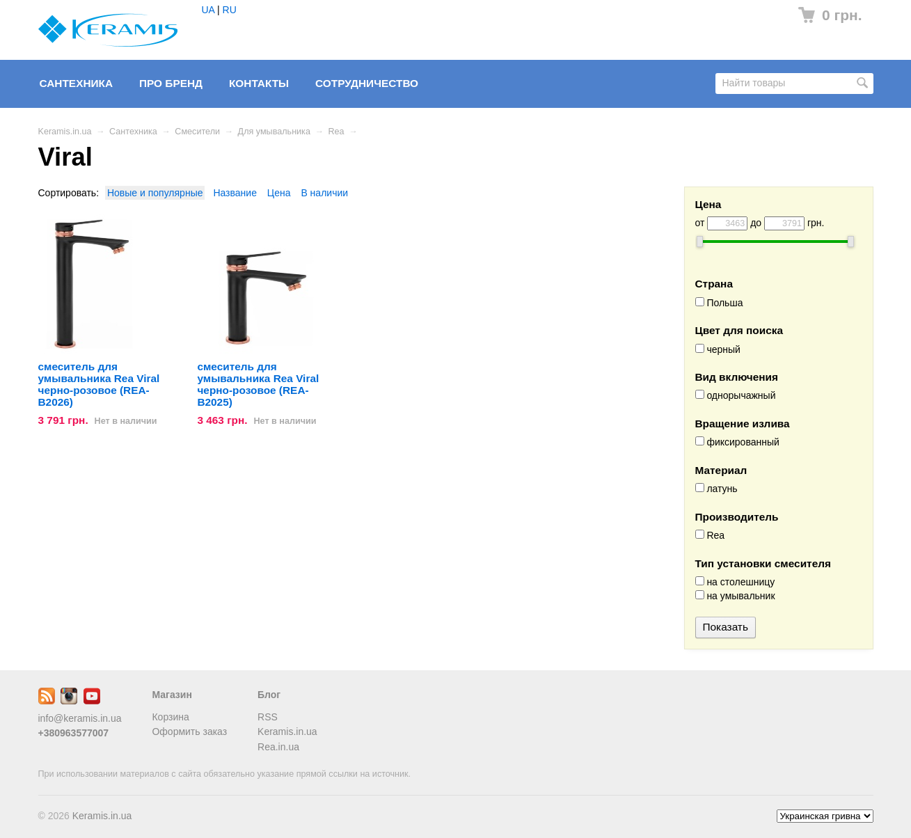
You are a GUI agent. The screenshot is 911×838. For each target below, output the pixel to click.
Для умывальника (274, 131)
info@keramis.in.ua (80, 718)
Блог (269, 694)
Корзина (170, 716)
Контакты (259, 83)
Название (235, 192)
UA (208, 9)
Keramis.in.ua (65, 131)
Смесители (197, 131)
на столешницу (735, 581)
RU (230, 9)
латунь (716, 488)
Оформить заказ (189, 731)
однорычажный (735, 395)
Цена (279, 192)
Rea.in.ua (278, 746)
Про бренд (171, 83)
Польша (719, 302)
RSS (268, 716)
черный (717, 349)
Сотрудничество (366, 83)
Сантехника (76, 83)
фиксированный (737, 442)
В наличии (324, 192)
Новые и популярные (155, 192)
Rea (336, 131)
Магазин (171, 694)
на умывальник (735, 595)
